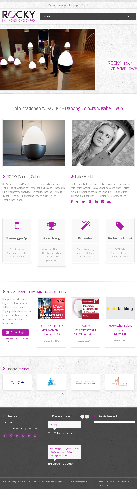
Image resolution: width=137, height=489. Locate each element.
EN (82, 5)
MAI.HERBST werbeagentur (75, 481)
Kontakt (110, 481)
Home (100, 481)
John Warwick (54, 463)
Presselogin (15, 332)
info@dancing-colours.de (25, 428)
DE (87, 5)
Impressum (103, 485)
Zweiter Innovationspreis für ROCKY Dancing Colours (85, 329)
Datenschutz (123, 481)
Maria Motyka (54, 433)
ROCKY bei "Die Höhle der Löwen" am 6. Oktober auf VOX (51, 329)
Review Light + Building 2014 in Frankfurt (120, 329)
